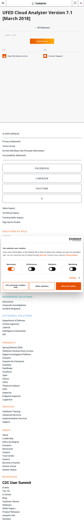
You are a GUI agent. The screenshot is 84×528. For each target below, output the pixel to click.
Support (6, 421)
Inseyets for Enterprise (13, 361)
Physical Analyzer (11, 385)
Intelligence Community (14, 330)
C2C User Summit (16, 482)
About (5, 434)
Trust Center (8, 455)
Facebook (42, 168)
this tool (43, 255)
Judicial (6, 327)
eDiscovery (7, 301)
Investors (6, 445)
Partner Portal (9, 466)
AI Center (6, 494)
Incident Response (11, 308)
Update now (42, 41)
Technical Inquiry (10, 212)
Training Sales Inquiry (12, 217)
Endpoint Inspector (11, 396)
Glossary (6, 518)
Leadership (7, 438)
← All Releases (42, 27)
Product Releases (11, 511)
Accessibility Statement (14, 155)
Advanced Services (11, 414)
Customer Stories (10, 501)
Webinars (7, 504)
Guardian (6, 364)
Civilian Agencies (10, 323)
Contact (6, 452)
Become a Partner (11, 462)
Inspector (7, 392)
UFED (5, 382)
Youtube (42, 188)
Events (5, 487)
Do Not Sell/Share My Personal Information (23, 150)
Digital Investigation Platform (16, 354)
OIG (4, 334)
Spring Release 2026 (12, 347)
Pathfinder (7, 368)
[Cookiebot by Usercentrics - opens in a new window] (70, 239)
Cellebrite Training (11, 411)
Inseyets (6, 357)
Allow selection (42, 286)
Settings (72, 278)
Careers (6, 459)
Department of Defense (13, 320)
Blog (4, 497)
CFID (4, 389)
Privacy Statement (11, 141)
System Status (9, 469)
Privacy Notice (72, 255)
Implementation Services (14, 418)
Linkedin (42, 178)
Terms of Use (8, 146)
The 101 (6, 491)
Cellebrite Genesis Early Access (17, 350)
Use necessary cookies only (15, 286)
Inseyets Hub (8, 515)
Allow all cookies (68, 286)
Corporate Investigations (14, 305)
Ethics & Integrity (10, 441)
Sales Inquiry (8, 208)
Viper (4, 375)
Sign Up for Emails (11, 222)
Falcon (5, 378)
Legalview (7, 399)
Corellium (7, 371)
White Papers (8, 508)
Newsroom (7, 448)
